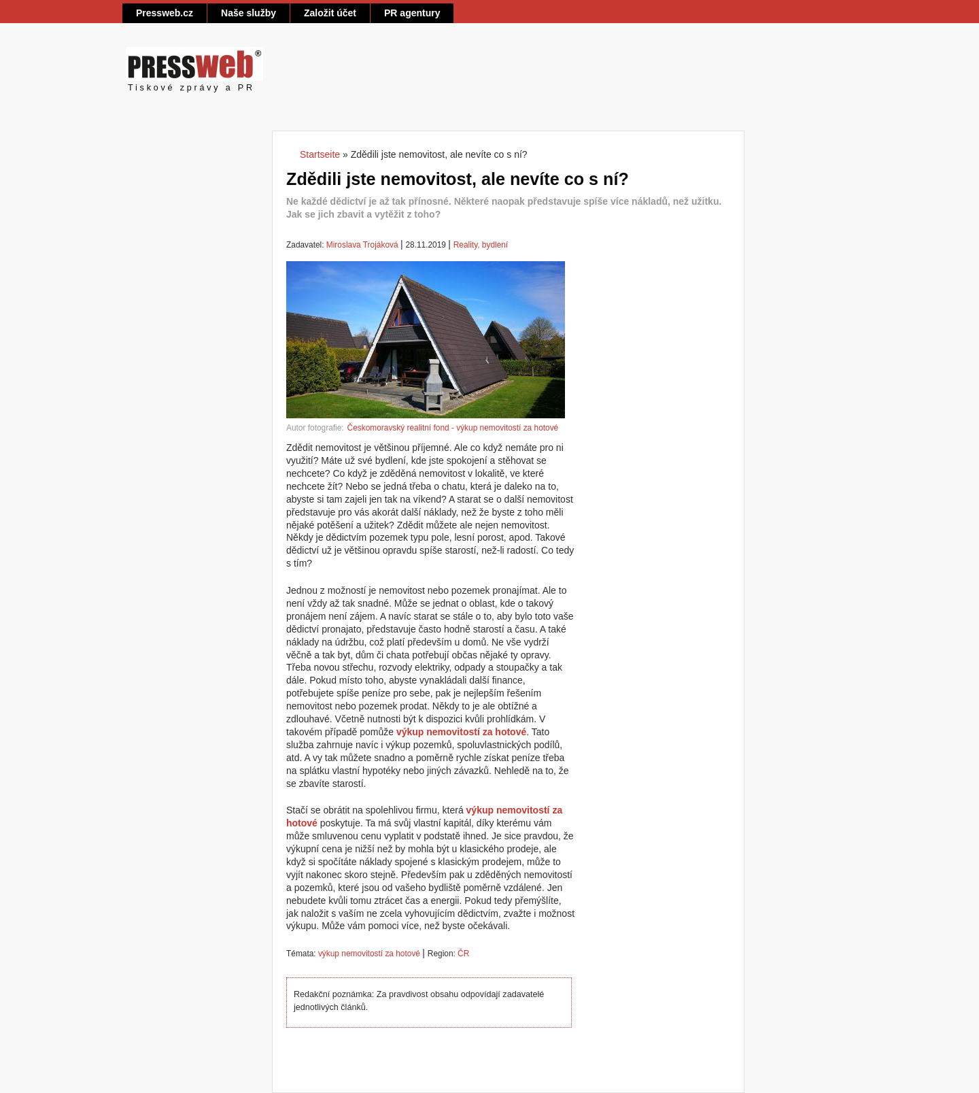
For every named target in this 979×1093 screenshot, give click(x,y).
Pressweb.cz (164, 12)
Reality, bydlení (480, 245)
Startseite (320, 154)
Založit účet (330, 12)
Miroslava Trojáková (362, 245)
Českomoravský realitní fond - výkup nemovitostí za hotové (453, 428)
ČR (463, 953)
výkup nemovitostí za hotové (369, 953)
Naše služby (248, 12)
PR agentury (412, 12)
